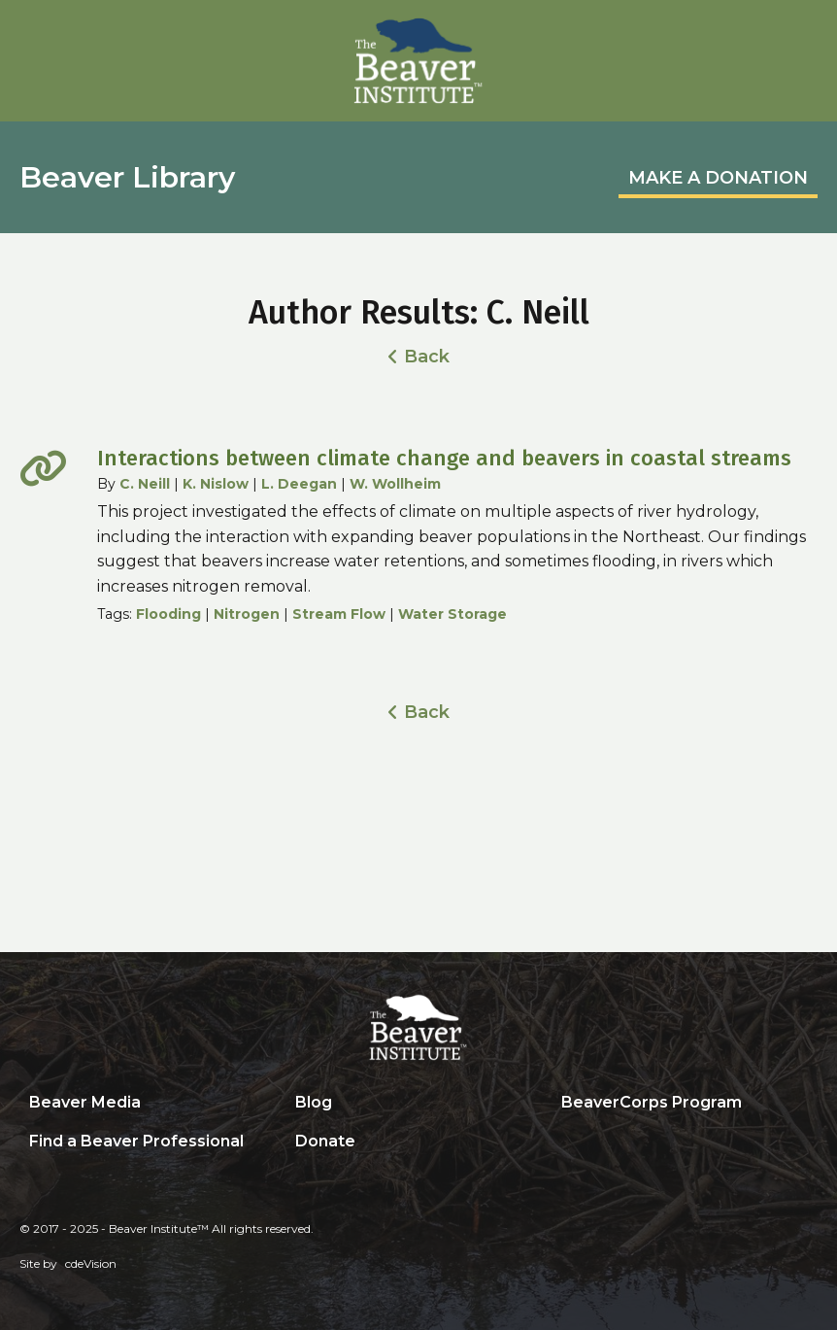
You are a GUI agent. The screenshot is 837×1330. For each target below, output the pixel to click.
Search (566, 1142)
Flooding (168, 614)
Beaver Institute (418, 61)
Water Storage (452, 614)
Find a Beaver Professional (136, 1141)
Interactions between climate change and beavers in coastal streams (444, 458)
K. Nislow (216, 484)
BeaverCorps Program (651, 1102)
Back (427, 356)
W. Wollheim (395, 484)
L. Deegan (299, 484)
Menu (803, 36)
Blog (313, 1102)
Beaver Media (85, 1102)
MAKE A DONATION (718, 177)
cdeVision (91, 1263)
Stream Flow (338, 614)
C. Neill (144, 484)
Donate (325, 1141)
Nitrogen (247, 614)
